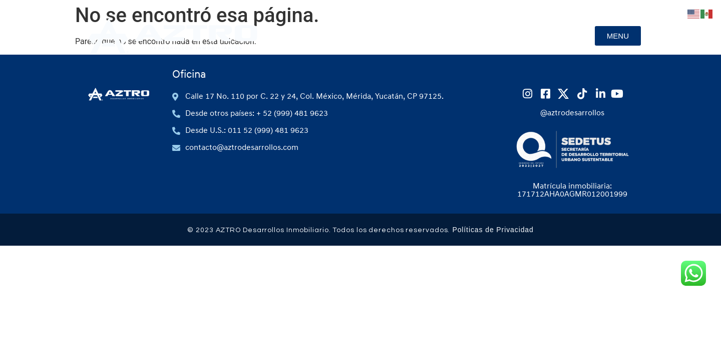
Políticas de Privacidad (492, 230)
